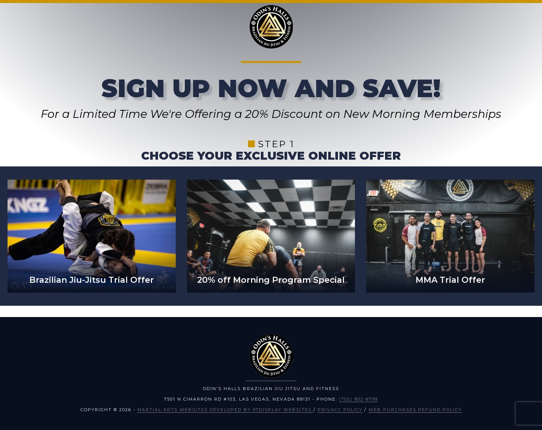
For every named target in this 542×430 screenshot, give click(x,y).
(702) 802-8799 (358, 399)
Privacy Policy (340, 409)
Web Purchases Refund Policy (415, 409)
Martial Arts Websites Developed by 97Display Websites (225, 409)
